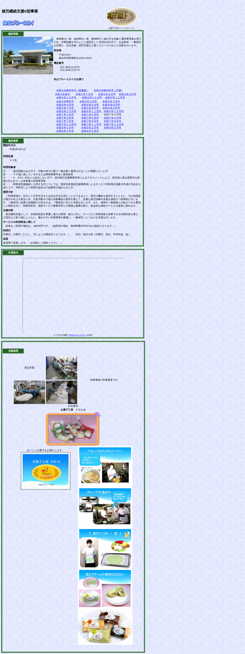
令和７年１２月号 (114, 124)
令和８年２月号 (90, 127)
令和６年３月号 (111, 101)
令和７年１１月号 (91, 124)
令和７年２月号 (90, 114)
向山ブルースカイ (78, 335)
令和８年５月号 (90, 131)
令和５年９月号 (127, 94)
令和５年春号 (62, 94)
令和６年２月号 (88, 101)
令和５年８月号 (107, 94)
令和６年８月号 (90, 108)
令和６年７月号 (65, 108)
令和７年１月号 (65, 114)
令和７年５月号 (90, 117)
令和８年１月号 (65, 127)
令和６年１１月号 (91, 111)
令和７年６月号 (112, 117)
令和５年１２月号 (115, 97)
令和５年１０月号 (66, 97)
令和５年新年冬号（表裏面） (72, 90)
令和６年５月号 (90, 104)
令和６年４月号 (65, 104)
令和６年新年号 (65, 101)
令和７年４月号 (65, 117)
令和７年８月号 (90, 121)
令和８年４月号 (65, 131)
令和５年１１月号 (92, 97)
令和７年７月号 (65, 121)
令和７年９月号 (112, 121)
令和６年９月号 (111, 108)
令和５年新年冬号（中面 (107, 90)
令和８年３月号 (112, 127)
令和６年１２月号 (114, 111)
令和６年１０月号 (66, 111)
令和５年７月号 (84, 94)
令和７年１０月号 (66, 124)
